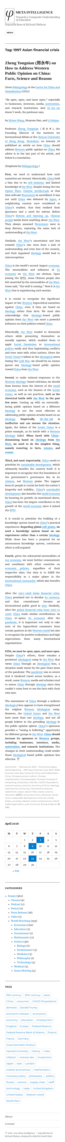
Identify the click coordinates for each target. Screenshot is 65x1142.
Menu (10, 32)
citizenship (22, 782)
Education (20, 929)
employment (44, 1020)
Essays (53, 767)
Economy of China (41, 785)
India (47, 1051)
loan (19, 1063)
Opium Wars (13, 190)
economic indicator (17, 1013)
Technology (24, 962)
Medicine (22, 954)
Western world (41, 630)
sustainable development (36, 464)
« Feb (16, 870)
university (16, 801)
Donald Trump (28, 1007)
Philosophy (23, 958)
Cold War (24, 360)
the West (27, 186)
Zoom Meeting (22, 970)
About (9, 1116)
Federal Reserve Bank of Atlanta (25, 1032)
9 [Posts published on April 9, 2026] (32, 846)
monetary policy (16, 1076)
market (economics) (18, 1069)
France (10, 1038)
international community (20, 580)
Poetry (15, 908)
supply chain (37, 1082)
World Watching (13, 770)
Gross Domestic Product (20, 1045)
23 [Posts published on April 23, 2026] (32, 858)
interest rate (27, 1057)
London (30, 1063)
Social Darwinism (25, 344)
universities (52, 103)
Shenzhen (33, 141)
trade (26, 1088)
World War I (13, 1100)
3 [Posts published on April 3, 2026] (40, 839)
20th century (32, 995)
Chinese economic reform (24, 776)
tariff (51, 1082)
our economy (13, 560)
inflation (11, 1057)
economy (53, 265)
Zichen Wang (16, 120)
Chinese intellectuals (36, 190)
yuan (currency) (32, 804)
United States (32, 713)
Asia (44, 605)
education (27, 1020)
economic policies (17, 568)
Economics (44, 767)
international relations (41, 788)
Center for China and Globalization (41, 773)
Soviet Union (13, 356)
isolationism (11, 792)
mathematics (42, 1069)
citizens (9, 481)
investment (45, 1057)
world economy (51, 493)
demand (11, 1007)
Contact (10, 1123)
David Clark (10, 767)
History (36, 1051)
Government (21, 933)
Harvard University (17, 1051)
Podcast (15, 904)
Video (14, 916)
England (11, 1026)
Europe (24, 1026)
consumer (23, 1001)
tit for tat (42, 798)
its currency (52, 597)
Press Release (19, 912)
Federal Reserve (41, 1026)
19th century (13, 995)
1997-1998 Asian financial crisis (38, 593)
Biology (21, 945)
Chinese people (28, 779)
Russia (10, 1082)
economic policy (13, 785)
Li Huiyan (53, 120)
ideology (36, 253)
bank (47, 995)
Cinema (15, 900)
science (48, 448)
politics (50, 1076)
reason (9, 452)
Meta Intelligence (34, 12)
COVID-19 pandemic (48, 782)
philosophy (35, 1076)
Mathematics (22, 937)
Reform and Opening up (32, 215)
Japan (52, 199)
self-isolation (36, 182)
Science (18, 941)
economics (39, 1013)
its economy (36, 618)
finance (52, 1032)
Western (20, 149)
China (46, 145)
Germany (23, 1038)
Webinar (19, 966)
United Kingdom (43, 1088)
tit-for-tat (53, 107)
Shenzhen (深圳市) (14, 795)
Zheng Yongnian (28, 128)
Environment (25, 949)
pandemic (11, 622)
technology (13, 1088)
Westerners (28, 195)
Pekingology (20, 87)
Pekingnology (30, 166)
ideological (46, 356)
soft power (48, 526)
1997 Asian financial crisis (36, 770)
